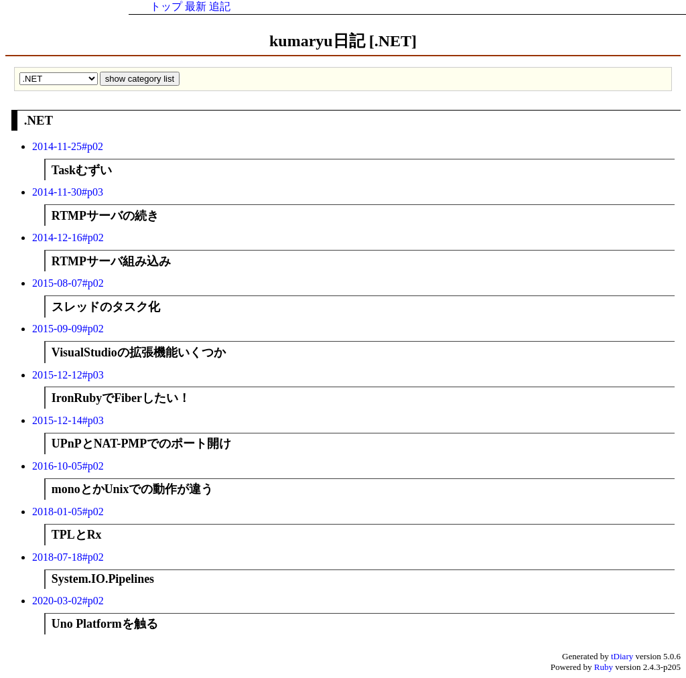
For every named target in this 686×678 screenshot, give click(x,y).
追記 (219, 6)
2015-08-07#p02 (68, 283)
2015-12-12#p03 (68, 375)
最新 (195, 6)
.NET (38, 120)
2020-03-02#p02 (68, 600)
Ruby (603, 667)
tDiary (622, 656)
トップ (166, 6)
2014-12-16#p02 (68, 237)
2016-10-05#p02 (68, 466)
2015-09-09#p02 (68, 328)
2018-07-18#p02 (68, 557)
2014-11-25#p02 (67, 146)
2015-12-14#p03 (68, 420)
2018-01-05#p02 (68, 511)
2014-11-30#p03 (67, 192)
